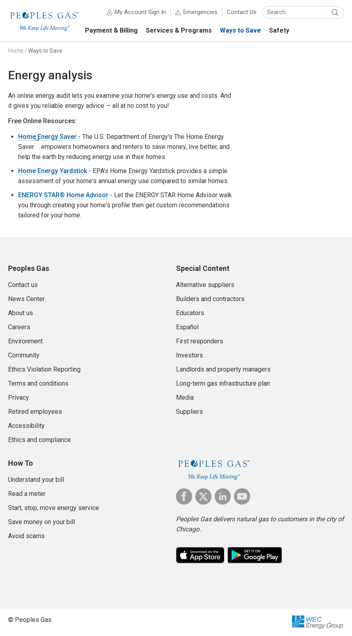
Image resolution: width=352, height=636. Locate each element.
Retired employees (35, 411)
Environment (25, 341)
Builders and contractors (210, 299)
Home (15, 50)
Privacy (18, 397)
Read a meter (27, 494)
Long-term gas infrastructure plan (223, 383)
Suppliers (189, 411)
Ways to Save (45, 50)
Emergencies (200, 12)
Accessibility (26, 426)
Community (23, 355)
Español (187, 327)
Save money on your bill (41, 522)
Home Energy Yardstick (52, 171)
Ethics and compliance (39, 440)
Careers (19, 327)
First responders (199, 341)
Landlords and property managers (223, 369)
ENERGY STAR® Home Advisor (63, 195)
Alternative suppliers (205, 285)
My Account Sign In (140, 12)
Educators (190, 313)
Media (185, 397)
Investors (189, 355)
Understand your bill (36, 479)
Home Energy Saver (47, 136)
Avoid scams (26, 536)
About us (20, 313)
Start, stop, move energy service (53, 508)
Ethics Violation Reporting (44, 369)
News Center (26, 299)
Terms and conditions (38, 383)
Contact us (23, 285)
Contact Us (242, 12)
